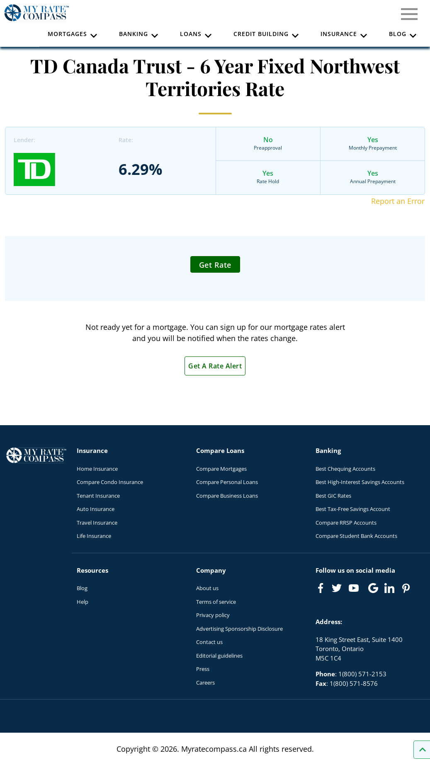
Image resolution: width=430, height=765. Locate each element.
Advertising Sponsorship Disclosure (239, 628)
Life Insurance (94, 536)
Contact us (209, 642)
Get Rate (215, 265)
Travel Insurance (97, 522)
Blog (82, 588)
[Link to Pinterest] (406, 588)
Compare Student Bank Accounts (356, 536)
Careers (205, 682)
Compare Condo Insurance (110, 482)
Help (82, 601)
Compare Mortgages (221, 468)
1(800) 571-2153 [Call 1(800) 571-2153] (362, 674)
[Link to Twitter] (337, 588)
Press (202, 669)
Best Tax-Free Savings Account (353, 509)
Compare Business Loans (227, 495)
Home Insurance (97, 468)
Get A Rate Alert (215, 365)
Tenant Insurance (98, 495)
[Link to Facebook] (321, 588)
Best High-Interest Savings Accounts (360, 482)
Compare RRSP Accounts (346, 522)
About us (207, 588)
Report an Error (398, 201)
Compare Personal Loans (227, 482)
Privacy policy (213, 615)
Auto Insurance (95, 509)
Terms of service (216, 601)
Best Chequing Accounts (345, 468)
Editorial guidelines (219, 655)
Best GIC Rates (333, 495)
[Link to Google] (373, 588)
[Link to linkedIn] (389, 588)
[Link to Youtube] (355, 589)
